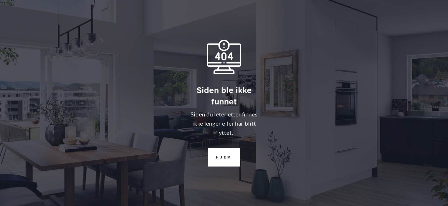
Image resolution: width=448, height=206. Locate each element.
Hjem (220, 157)
